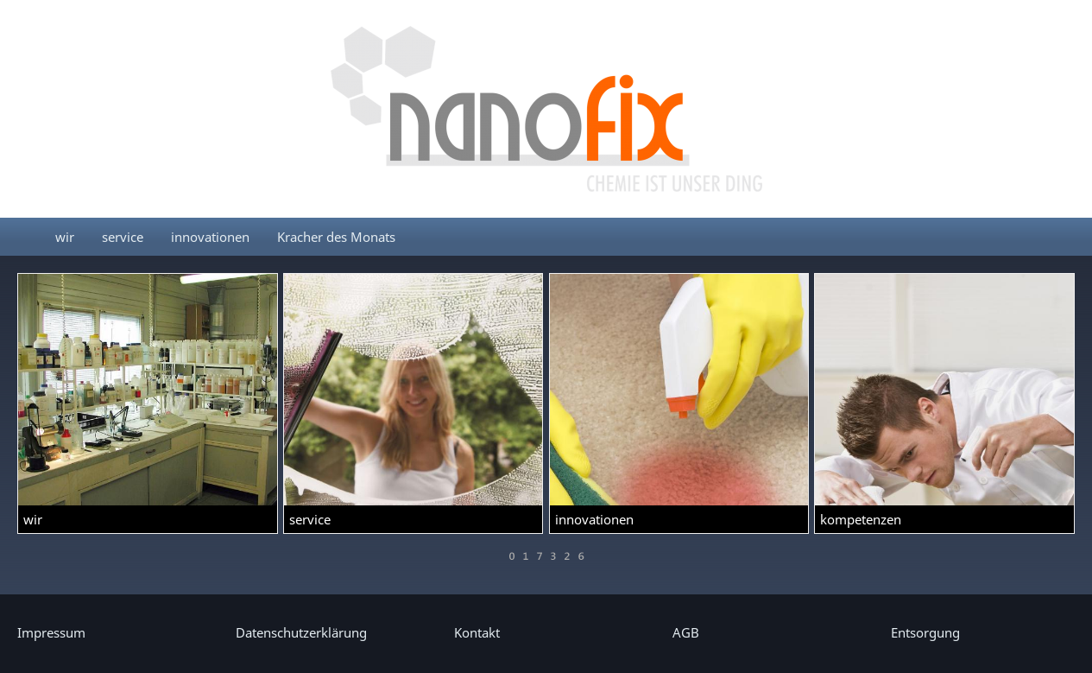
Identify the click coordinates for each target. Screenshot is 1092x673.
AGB (685, 632)
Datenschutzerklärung (301, 632)
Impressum (51, 632)
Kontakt (477, 632)
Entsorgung (925, 632)
